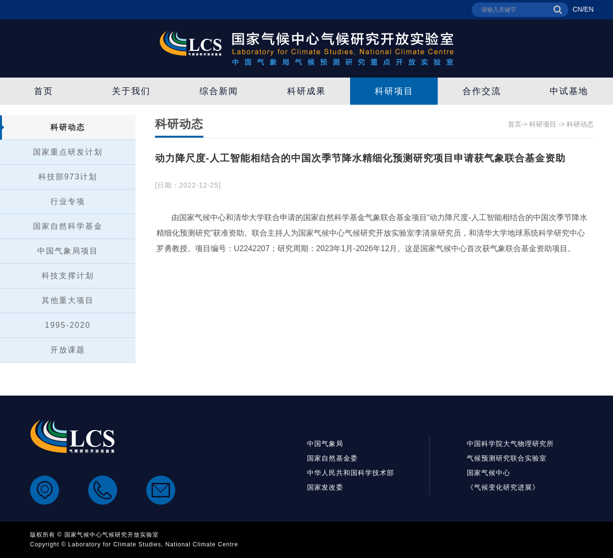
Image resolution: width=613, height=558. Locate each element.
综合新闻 (218, 91)
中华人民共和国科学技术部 (350, 473)
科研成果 (306, 91)
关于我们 (131, 91)
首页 (43, 91)
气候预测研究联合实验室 (507, 458)
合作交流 (481, 91)
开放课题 (67, 350)
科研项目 (394, 91)
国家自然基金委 (332, 458)
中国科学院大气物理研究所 (510, 443)
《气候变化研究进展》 (503, 487)
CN (577, 9)
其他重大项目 (68, 300)
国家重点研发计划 (68, 152)
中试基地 (569, 91)
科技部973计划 (68, 177)
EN (589, 9)
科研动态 (67, 127)
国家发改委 (325, 487)
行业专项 (67, 201)
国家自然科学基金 (68, 226)
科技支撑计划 (68, 275)
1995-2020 (68, 325)
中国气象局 (325, 443)
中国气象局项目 (67, 251)
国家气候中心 (488, 473)
